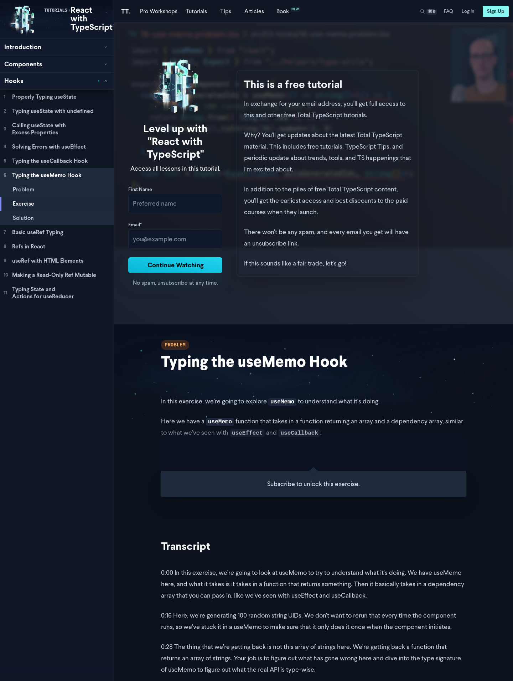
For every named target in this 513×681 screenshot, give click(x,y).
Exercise (23, 203)
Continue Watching (219, 239)
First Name (163, 164)
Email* (157, 199)
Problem (23, 189)
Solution (23, 218)
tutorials (55, 10)
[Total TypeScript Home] (125, 11)
